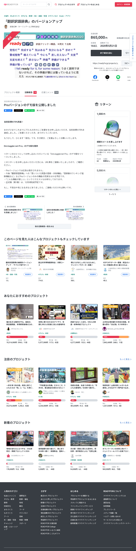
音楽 (21, 516)
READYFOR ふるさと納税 (50, 530)
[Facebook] (95, 77)
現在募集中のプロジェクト (51, 513)
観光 (21, 506)
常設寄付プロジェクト (49, 520)
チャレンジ (8, 523)
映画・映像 (23, 520)
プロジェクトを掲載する (79, 496)
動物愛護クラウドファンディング (83, 523)
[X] (107, 77)
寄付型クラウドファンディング (82, 513)
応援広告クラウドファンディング (83, 520)
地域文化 (7, 506)
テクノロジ (23, 513)
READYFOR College (48, 527)
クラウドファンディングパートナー (117, 523)
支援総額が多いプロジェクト (52, 510)
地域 (21, 503)
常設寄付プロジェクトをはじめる (83, 499)
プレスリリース (109, 510)
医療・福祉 (23, 499)
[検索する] (48, 4)
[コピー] (127, 63)
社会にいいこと (10, 496)
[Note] (129, 77)
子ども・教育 (9, 499)
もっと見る (125, 359)
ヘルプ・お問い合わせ (112, 516)
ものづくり (8, 513)
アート (6, 516)
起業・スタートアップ (11, 528)
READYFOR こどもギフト (50, 534)
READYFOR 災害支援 (49, 523)
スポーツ (22, 523)
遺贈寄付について (110, 499)
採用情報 (106, 506)
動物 (5, 503)
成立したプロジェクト (49, 516)
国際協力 (22, 496)
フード (21, 510)
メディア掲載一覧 (110, 513)
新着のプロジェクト (48, 503)
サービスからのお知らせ (112, 520)
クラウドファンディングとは (114, 496)
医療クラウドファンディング (81, 510)
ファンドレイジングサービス (81, 506)
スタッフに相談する (78, 503)
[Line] (118, 77)
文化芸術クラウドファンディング (83, 516)
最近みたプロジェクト (49, 496)
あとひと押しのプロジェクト (52, 499)
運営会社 (106, 503)
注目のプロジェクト (48, 506)
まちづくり (8, 510)
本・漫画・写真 (10, 520)
